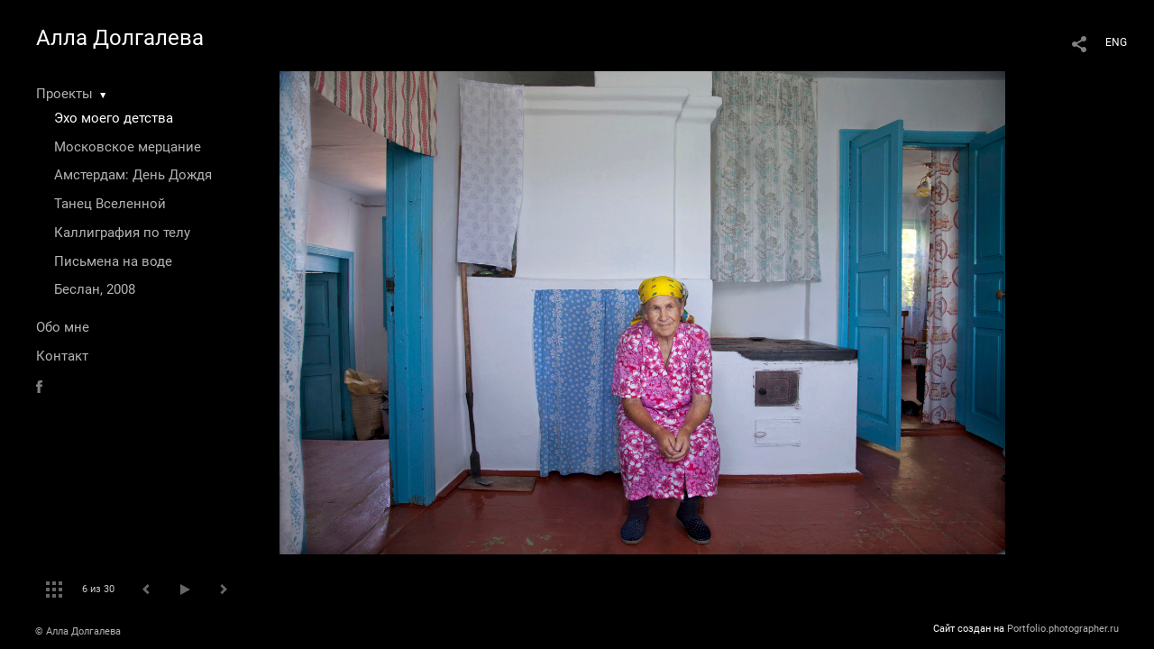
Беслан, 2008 (94, 289)
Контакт (62, 356)
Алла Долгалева (120, 37)
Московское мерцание (127, 147)
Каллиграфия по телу (122, 232)
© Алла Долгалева (78, 631)
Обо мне (62, 327)
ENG (1116, 42)
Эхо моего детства (113, 118)
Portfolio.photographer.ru (1063, 629)
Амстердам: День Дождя (133, 175)
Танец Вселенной (110, 204)
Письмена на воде (113, 261)
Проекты (64, 94)
